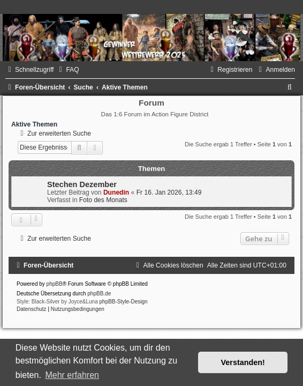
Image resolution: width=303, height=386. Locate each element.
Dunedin (116, 192)
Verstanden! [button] (243, 362)
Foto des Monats (103, 200)
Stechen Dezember (82, 184)
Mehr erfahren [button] (72, 375)
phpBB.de (99, 293)
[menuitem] (67, 69)
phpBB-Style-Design (124, 302)
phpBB (55, 284)
